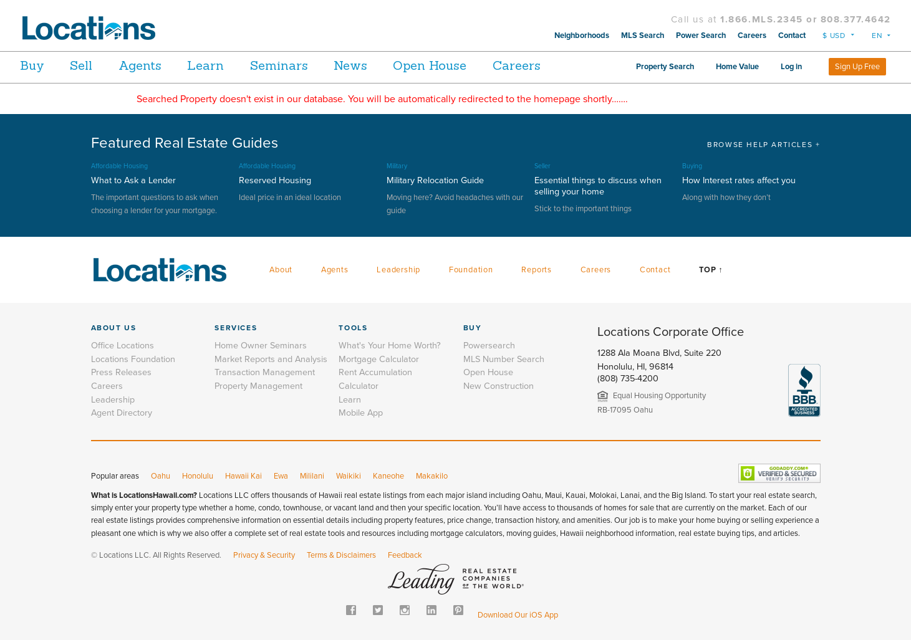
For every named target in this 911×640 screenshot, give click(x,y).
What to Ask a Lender (133, 180)
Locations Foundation (133, 359)
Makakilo (432, 476)
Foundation (471, 270)
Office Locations (122, 345)
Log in (791, 67)
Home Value (737, 67)
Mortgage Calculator (379, 359)
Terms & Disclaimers (341, 555)
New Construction (498, 386)
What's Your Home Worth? (390, 345)
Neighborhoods (581, 36)
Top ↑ (711, 270)
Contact (792, 36)
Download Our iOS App (518, 615)
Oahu (160, 476)
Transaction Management (264, 372)
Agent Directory (121, 413)
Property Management (258, 386)
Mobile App (361, 413)
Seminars (310, 65)
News (390, 65)
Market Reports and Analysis (270, 359)
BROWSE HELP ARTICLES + (763, 144)
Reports (536, 270)
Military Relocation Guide (435, 180)
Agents (155, 65)
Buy (32, 65)
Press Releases (121, 372)
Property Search (665, 67)
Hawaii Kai (243, 476)
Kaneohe (388, 476)
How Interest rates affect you (739, 180)
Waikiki (348, 476)
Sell (89, 65)
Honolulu (197, 476)
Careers (752, 36)
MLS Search (642, 36)
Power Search (701, 36)
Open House (477, 65)
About (280, 270)
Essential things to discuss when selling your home (598, 186)
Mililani (312, 476)
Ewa (281, 476)
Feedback (405, 555)
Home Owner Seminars (260, 345)
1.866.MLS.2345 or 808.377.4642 (805, 19)
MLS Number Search (503, 359)
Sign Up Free (857, 67)
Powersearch (489, 345)
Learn (229, 65)
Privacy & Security (264, 555)
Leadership (398, 270)
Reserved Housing (275, 180)
